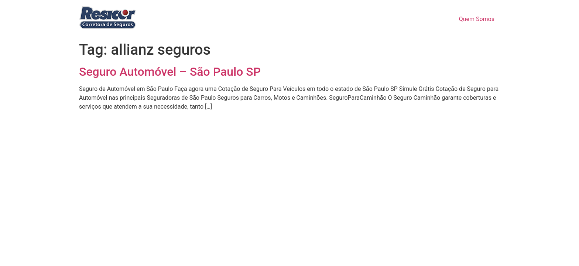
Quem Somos (476, 19)
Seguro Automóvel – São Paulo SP (170, 72)
